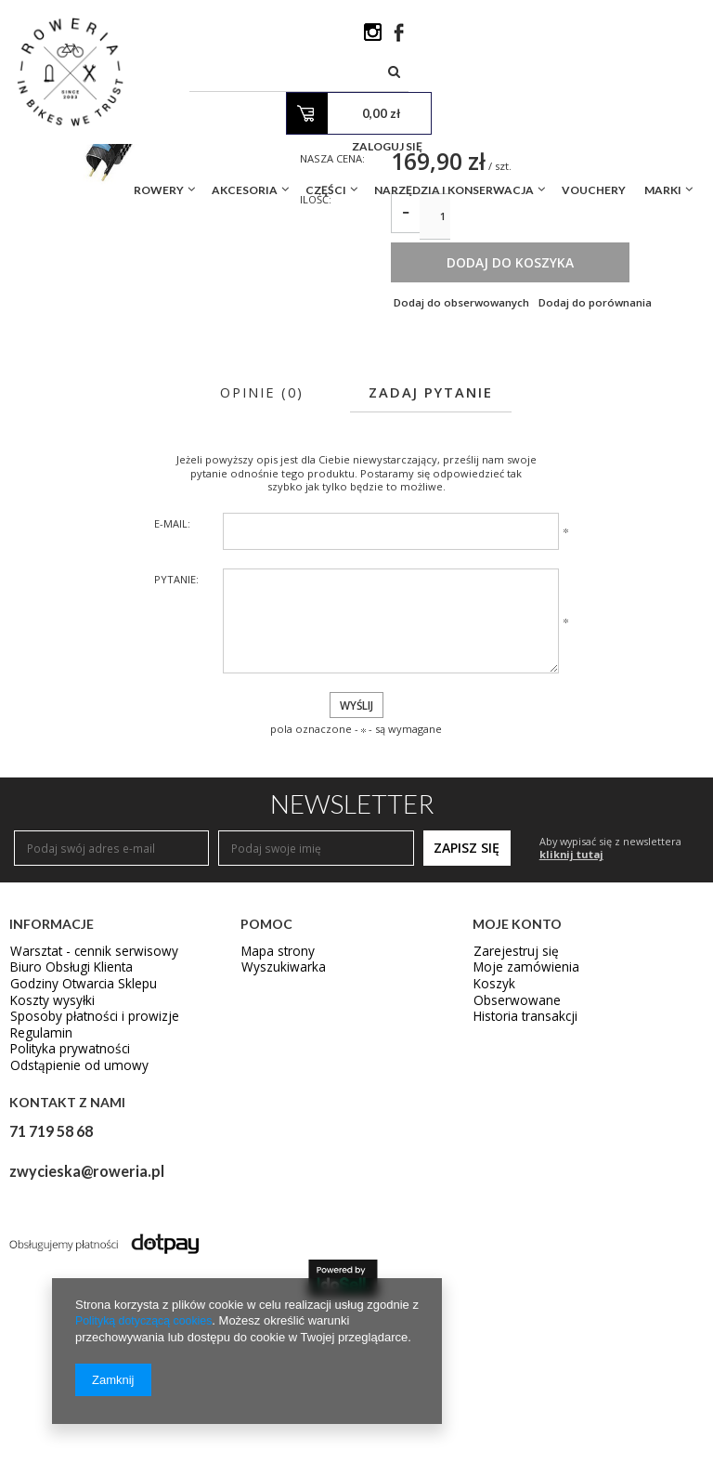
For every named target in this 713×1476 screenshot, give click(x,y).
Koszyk (491, 1149)
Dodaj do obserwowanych (461, 462)
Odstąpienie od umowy (72, 1233)
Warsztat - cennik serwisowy (83, 1116)
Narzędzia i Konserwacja (454, 115)
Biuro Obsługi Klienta (65, 1133)
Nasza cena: (335, 308)
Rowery (159, 115)
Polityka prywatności (64, 1216)
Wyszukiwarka (278, 1133)
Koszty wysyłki (47, 1166)
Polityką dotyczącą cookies (147, 1321)
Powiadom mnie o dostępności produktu (517, 275)
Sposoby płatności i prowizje (86, 1183)
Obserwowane (512, 1166)
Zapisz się (466, 1011)
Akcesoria (245, 115)
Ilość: (317, 351)
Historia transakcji (520, 1183)
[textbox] (415, 37)
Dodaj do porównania (600, 462)
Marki (662, 115)
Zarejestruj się (511, 1116)
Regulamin (37, 1200)
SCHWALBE (419, 233)
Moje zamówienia (519, 1133)
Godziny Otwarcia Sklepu (75, 1149)
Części (325, 115)
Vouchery (594, 115)
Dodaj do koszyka (542, 421)
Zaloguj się (650, 71)
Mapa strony (274, 1116)
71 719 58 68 (51, 1297)
